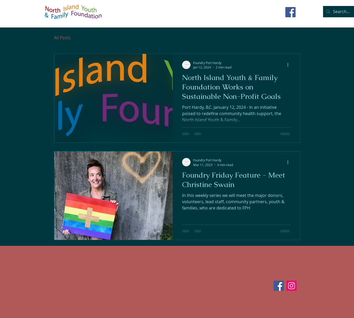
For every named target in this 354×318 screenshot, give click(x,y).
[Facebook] (290, 12)
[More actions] (290, 65)
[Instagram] (291, 286)
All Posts (62, 38)
